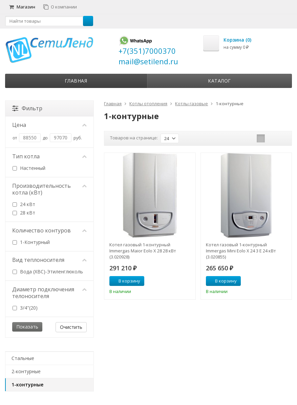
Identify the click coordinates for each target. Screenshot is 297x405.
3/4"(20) (25, 308)
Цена (49, 124)
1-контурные (27, 384)
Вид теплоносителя (49, 259)
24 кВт (24, 204)
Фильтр (27, 108)
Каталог (219, 80)
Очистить (71, 327)
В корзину (125, 281)
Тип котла (49, 156)
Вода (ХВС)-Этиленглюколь (48, 271)
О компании (60, 7)
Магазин (22, 7)
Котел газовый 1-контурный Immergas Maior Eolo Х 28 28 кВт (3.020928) (142, 251)
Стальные (23, 358)
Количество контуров (49, 230)
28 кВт (24, 212)
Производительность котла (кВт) (49, 189)
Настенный (29, 168)
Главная (76, 80)
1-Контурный (31, 242)
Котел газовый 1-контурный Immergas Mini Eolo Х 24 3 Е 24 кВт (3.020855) (241, 251)
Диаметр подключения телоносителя (49, 292)
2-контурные (26, 371)
